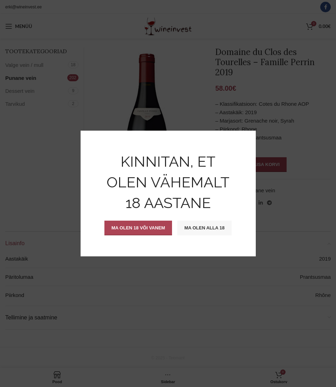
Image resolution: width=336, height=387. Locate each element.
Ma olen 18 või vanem (138, 227)
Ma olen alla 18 (204, 227)
